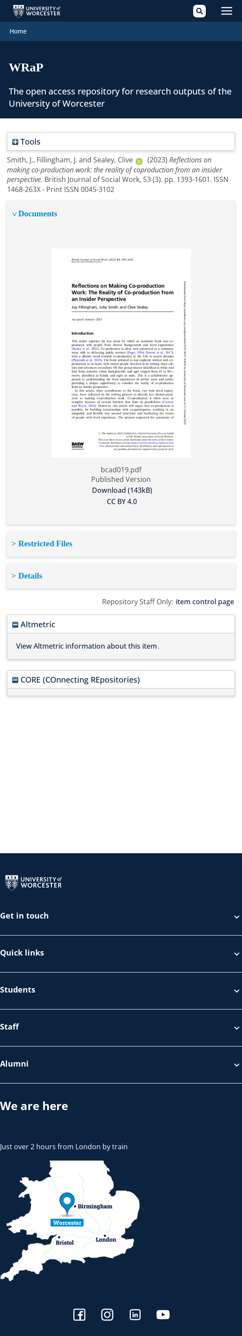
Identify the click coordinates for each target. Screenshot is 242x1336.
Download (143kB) (122, 490)
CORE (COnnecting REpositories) (76, 679)
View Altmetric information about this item (86, 646)
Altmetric (33, 624)
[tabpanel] (121, 363)
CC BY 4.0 (122, 501)
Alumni (121, 1065)
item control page (205, 601)
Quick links (121, 954)
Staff (121, 1028)
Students (121, 991)
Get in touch (121, 917)
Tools (26, 141)
